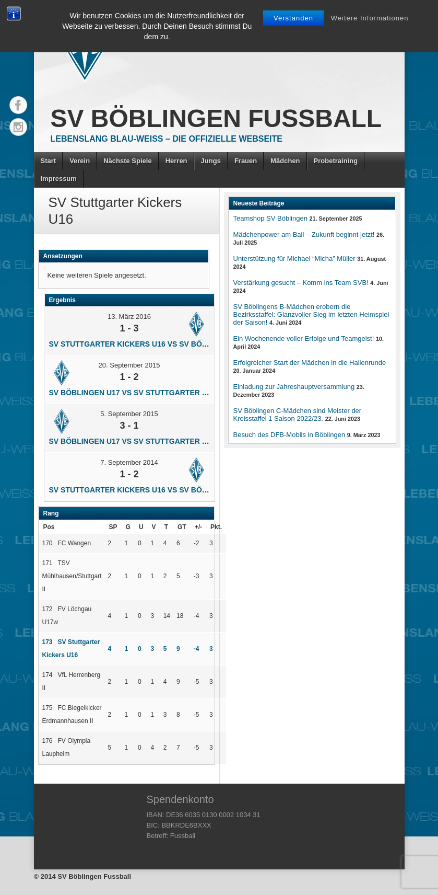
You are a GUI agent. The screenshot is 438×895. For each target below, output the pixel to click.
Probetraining (336, 161)
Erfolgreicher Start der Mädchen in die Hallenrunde (309, 362)
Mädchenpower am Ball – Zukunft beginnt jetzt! (304, 234)
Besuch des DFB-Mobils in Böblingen (289, 435)
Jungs (211, 161)
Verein (79, 161)
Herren (176, 161)
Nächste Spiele (127, 161)
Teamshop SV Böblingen (270, 218)
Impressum (59, 178)
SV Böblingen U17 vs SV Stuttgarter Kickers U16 (150, 392)
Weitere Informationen (370, 18)
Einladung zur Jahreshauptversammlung (294, 387)
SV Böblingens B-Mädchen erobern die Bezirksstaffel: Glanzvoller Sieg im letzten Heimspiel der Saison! (311, 314)
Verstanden (293, 18)
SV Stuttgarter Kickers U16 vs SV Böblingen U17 (150, 344)
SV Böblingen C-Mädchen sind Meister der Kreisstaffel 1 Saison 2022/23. (297, 414)
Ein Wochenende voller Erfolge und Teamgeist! (303, 338)
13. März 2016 (129, 316)
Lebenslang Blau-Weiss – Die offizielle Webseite (166, 138)
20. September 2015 (129, 365)
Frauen (245, 161)
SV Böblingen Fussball (216, 118)
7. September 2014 (129, 462)
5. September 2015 (129, 414)
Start (48, 161)
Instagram (18, 127)
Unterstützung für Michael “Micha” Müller (294, 258)
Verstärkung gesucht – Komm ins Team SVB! (301, 282)
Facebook (18, 105)
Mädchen (285, 161)
